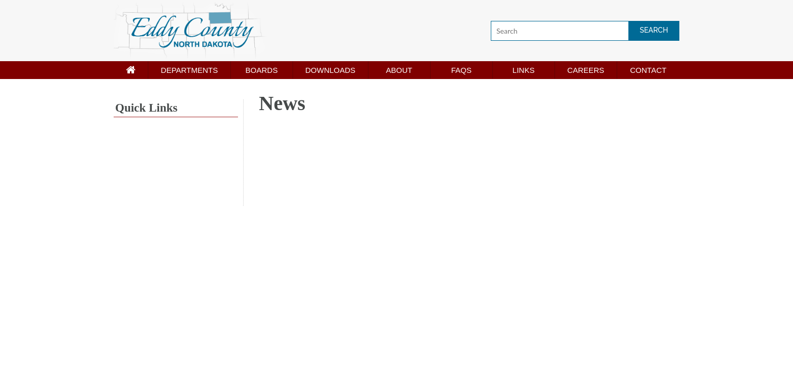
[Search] (585, 31)
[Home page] (131, 70)
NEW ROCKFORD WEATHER (176, 167)
